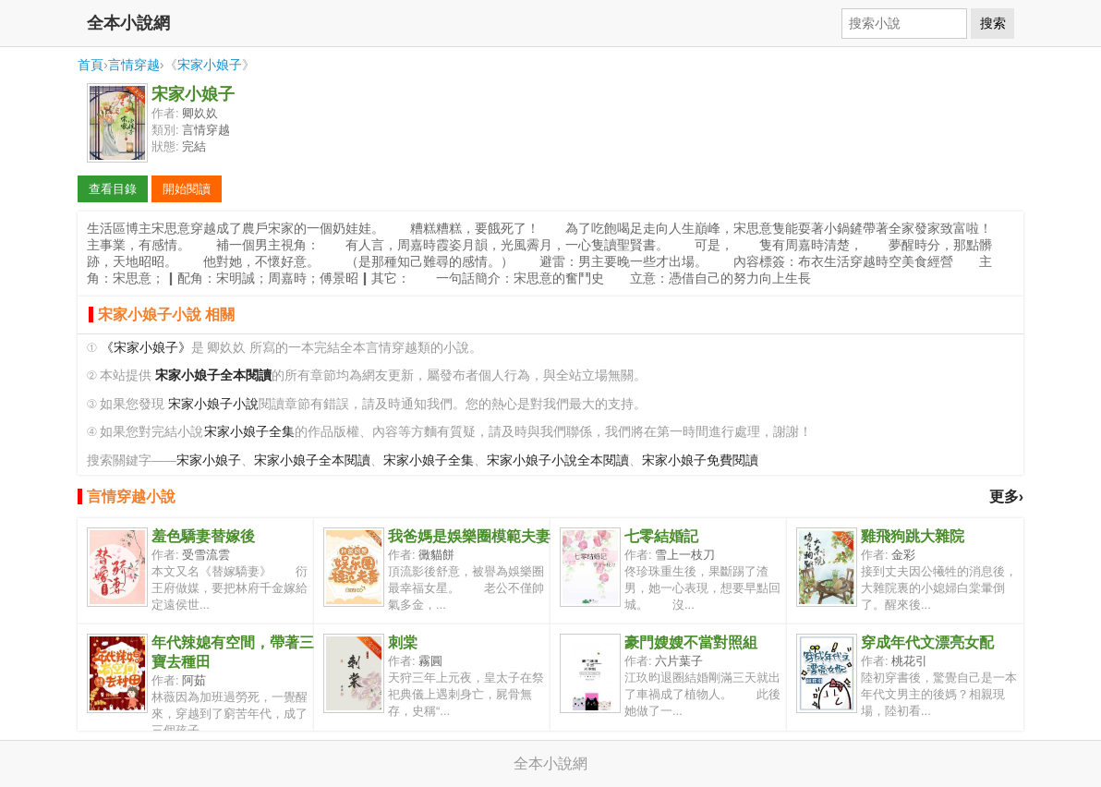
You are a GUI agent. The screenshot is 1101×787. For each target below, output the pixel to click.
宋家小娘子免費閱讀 (700, 460)
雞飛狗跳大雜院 (912, 536)
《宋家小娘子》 (146, 348)
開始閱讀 (187, 189)
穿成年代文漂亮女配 (927, 642)
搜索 (993, 23)
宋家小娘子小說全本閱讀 (558, 460)
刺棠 (402, 642)
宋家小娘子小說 (213, 404)
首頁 (90, 64)
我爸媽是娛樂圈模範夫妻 (469, 536)
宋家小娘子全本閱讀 (312, 460)
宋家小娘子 (209, 64)
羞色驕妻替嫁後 (203, 536)
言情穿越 (134, 64)
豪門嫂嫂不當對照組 (690, 642)
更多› (1006, 496)
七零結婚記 (661, 536)
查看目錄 (113, 189)
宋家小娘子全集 (249, 432)
